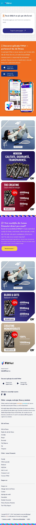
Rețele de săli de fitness (7, 432)
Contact (3, 492)
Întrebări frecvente (6, 500)
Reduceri (3, 465)
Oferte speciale (5, 462)
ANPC (28, 519)
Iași (2, 446)
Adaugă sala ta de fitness (8, 489)
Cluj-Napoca (4, 443)
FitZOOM (3, 467)
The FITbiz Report (6, 505)
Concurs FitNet (5, 476)
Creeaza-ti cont (5, 473)
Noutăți (3, 459)
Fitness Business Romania (8, 503)
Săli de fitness (5, 429)
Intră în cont (4, 470)
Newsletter (4, 497)
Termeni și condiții (6, 519)
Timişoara (25, 516)
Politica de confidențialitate (18, 519)
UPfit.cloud (27, 514)
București (3, 440)
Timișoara (3, 449)
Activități (3, 435)
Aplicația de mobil (6, 494)
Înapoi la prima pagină (18, 31)
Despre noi (4, 486)
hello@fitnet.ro (5, 371)
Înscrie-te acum (9, 248)
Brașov (3, 438)
